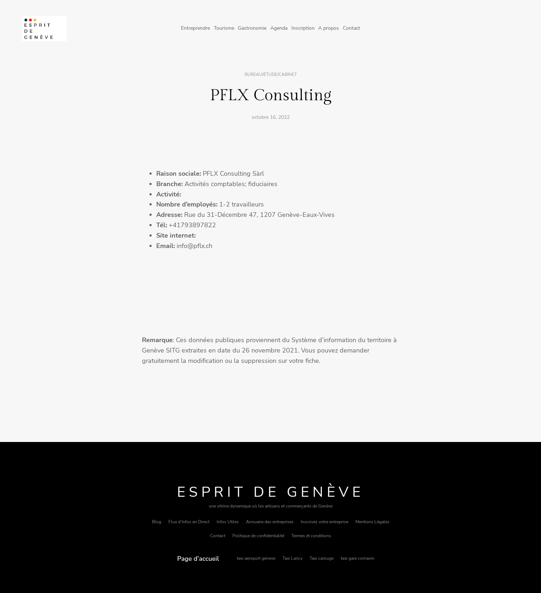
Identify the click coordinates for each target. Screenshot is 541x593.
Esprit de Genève (270, 492)
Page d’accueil (198, 558)
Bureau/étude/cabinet (271, 74)
